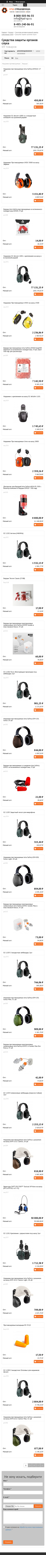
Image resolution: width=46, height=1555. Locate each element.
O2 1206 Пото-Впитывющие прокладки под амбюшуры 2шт (20, 673)
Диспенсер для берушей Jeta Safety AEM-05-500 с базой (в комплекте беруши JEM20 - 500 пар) (22, 487)
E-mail (6, 1497)
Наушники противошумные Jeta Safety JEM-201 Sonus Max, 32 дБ (21, 998)
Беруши (25, 64)
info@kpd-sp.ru (23, 18)
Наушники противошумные (11, 64)
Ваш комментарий (10, 1509)
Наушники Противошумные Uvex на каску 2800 (21, 441)
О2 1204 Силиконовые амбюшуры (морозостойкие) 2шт (22, 1094)
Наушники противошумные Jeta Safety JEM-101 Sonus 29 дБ (21, 719)
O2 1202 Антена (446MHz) (13, 533)
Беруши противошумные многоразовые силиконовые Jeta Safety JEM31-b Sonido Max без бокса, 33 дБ (22, 1046)
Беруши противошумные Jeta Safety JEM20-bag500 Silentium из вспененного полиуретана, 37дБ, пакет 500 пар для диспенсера (22, 349)
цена (38, 51)
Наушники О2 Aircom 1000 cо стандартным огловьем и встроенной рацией (19, 116)
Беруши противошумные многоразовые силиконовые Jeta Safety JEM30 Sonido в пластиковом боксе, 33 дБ (18, 625)
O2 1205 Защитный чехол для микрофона (19, 812)
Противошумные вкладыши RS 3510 (17, 1325)
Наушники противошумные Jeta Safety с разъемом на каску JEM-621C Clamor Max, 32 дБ (22, 1418)
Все (16, 58)
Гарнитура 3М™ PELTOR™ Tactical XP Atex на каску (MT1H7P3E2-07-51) (22, 1187)
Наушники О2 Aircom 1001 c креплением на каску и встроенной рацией (22, 257)
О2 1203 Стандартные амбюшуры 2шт (17, 952)
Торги (15, 5)
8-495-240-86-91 (24, 24)
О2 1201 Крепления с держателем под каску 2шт (22, 1233)
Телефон (7, 1489)
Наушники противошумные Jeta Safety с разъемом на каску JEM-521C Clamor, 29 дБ (22, 1140)
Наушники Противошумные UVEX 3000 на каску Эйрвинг (21, 163)
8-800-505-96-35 (24, 16)
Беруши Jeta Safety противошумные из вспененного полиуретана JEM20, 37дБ (22, 210)
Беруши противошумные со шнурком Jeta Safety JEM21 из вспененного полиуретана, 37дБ (21, 766)
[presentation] (19, 1536)
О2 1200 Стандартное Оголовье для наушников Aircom (21, 1371)
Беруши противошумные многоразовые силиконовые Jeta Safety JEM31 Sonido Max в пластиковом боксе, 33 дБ (20, 906)
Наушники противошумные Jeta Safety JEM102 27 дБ (22, 70)
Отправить (8, 1542)
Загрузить (38, 1506)
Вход (11, 2)
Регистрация (20, 2)
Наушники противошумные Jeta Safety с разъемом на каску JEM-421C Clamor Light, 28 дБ (22, 1279)
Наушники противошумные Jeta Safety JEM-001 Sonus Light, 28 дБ (21, 858)
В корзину (40, 107)
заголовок (21, 53)
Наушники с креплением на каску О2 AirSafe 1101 (21, 396)
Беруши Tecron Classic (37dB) (14, 578)
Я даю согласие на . (23, 1528)
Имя (5, 1481)
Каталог (10, 32)
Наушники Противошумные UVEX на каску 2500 (21, 303)
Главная (4, 32)
